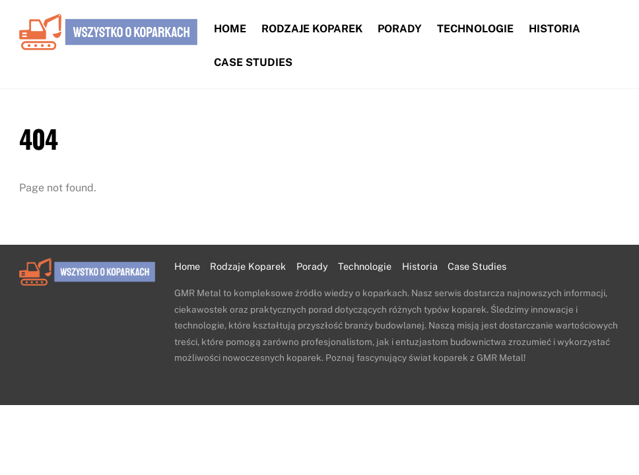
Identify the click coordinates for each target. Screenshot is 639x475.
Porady (400, 28)
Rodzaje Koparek (311, 28)
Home (230, 28)
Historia (554, 28)
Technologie (475, 28)
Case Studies (253, 62)
